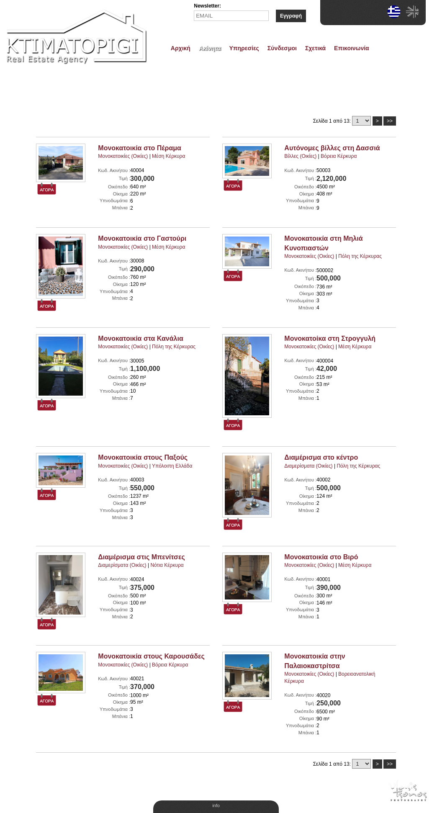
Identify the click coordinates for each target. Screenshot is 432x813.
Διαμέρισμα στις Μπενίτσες (141, 557)
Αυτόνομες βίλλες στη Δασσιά (332, 148)
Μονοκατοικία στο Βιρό (321, 557)
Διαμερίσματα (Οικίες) (308, 466)
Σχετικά (315, 48)
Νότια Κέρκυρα (166, 565)
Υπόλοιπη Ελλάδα (172, 466)
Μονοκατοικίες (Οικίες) (123, 156)
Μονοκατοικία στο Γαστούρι (142, 238)
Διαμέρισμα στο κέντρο (321, 457)
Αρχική (180, 48)
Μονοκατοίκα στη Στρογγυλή (329, 338)
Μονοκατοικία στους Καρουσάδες (151, 656)
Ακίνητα (210, 48)
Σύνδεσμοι (282, 48)
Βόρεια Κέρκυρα (339, 156)
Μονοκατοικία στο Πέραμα (139, 148)
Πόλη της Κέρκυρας (360, 256)
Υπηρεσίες (244, 48)
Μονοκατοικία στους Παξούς (143, 457)
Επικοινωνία (351, 48)
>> (390, 121)
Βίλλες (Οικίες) (300, 156)
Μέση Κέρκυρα (168, 156)
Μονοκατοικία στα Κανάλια (140, 338)
